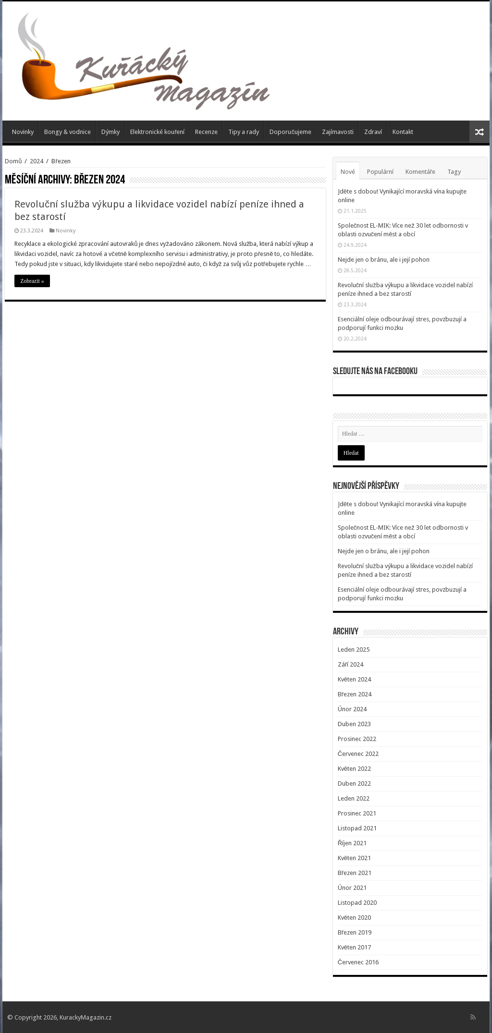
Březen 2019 (354, 932)
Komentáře (420, 171)
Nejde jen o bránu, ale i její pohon (384, 259)
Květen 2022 (354, 768)
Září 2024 (350, 664)
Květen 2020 (354, 917)
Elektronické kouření (157, 131)
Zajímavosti (338, 131)
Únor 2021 (352, 887)
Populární (380, 171)
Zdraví (373, 131)
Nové (348, 171)
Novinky (23, 131)
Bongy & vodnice (67, 131)
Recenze (206, 131)
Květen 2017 (354, 947)
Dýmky (110, 131)
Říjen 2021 (352, 843)
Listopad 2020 (357, 902)
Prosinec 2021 (357, 813)
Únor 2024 (352, 709)
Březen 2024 (354, 694)
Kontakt (403, 131)
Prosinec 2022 (357, 738)
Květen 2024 (354, 679)
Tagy (454, 171)
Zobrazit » (32, 281)
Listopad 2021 (357, 828)
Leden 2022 (353, 798)
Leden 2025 (353, 649)
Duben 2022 (354, 783)
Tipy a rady (243, 131)
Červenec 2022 (358, 753)
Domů (13, 161)
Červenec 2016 (358, 962)
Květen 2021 (354, 858)
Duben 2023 (354, 724)
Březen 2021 (354, 872)
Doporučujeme (290, 131)
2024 (36, 161)
